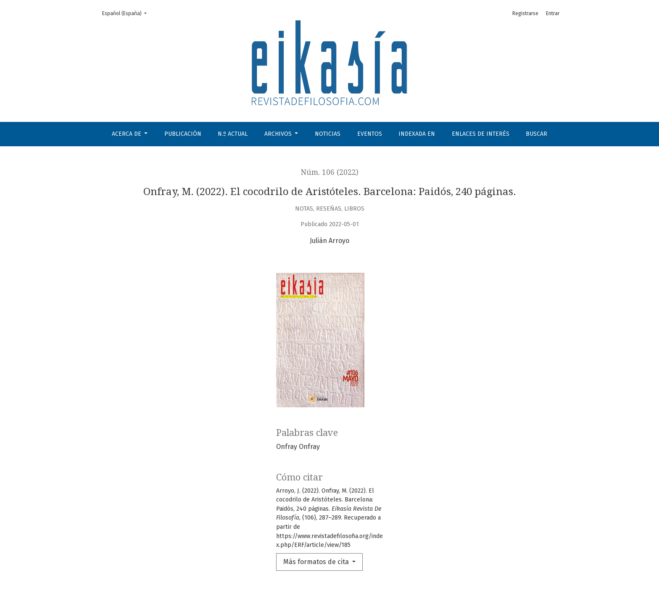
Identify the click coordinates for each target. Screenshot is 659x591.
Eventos (369, 133)
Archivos (278, 133)
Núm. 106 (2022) (329, 172)
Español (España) (127, 12)
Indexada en (416, 133)
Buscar (536, 133)
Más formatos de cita (317, 562)
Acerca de (127, 133)
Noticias (327, 133)
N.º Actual (233, 133)
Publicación (182, 133)
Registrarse (525, 13)
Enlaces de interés (480, 133)
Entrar (552, 13)
